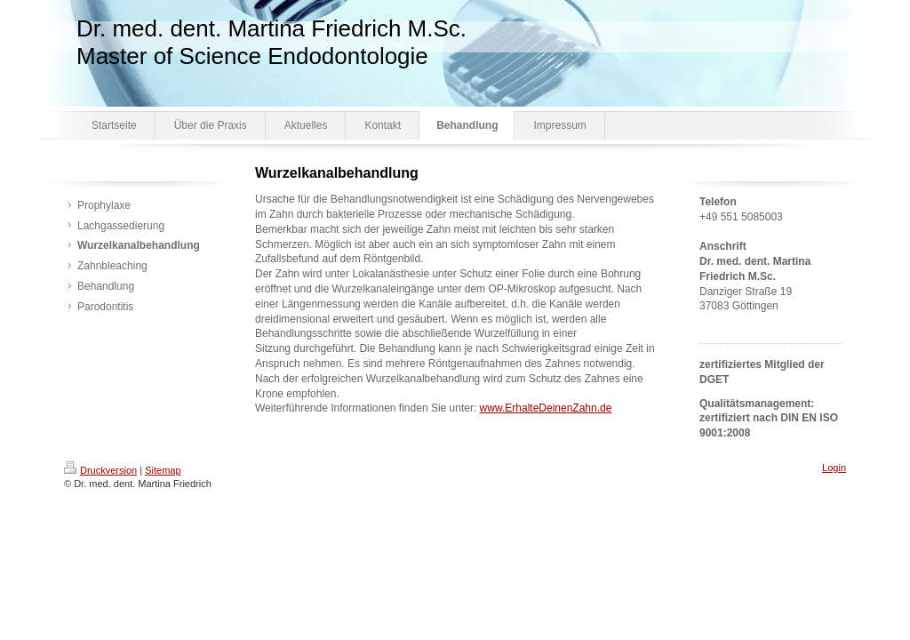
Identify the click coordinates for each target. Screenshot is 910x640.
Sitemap (162, 470)
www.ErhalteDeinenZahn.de (546, 408)
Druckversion (100, 470)
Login (834, 467)
